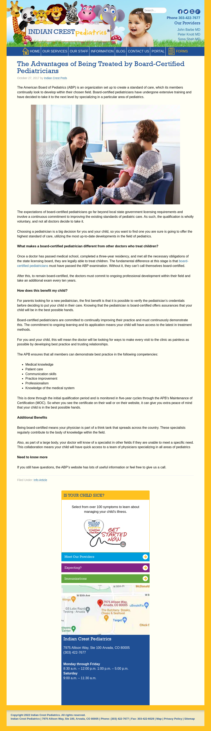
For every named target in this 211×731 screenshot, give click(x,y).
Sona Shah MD (189, 39)
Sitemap (189, 718)
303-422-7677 (189, 18)
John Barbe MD (188, 29)
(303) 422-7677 (120, 718)
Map (159, 718)
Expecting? (73, 568)
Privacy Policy (173, 718)
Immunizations (75, 579)
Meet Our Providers (79, 557)
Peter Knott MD (189, 34)
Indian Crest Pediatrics (66, 31)
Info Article (40, 480)
